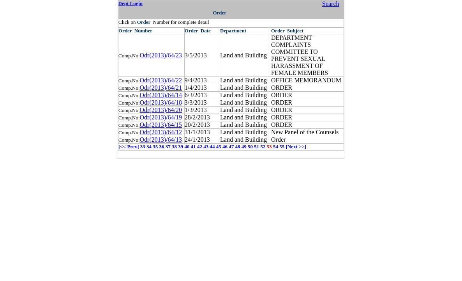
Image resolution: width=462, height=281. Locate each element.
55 (281, 146)
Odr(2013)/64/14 (161, 95)
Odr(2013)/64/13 (161, 139)
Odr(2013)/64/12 (161, 132)
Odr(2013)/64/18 (161, 102)
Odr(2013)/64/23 (161, 55)
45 (218, 146)
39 (180, 146)
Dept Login (130, 3)
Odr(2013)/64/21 (161, 87)
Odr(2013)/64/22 (161, 80)
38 (174, 146)
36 (161, 146)
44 (212, 146)
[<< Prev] (128, 146)
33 (142, 146)
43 (205, 146)
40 (186, 146)
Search (330, 3)
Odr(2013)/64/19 (161, 117)
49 (244, 146)
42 (199, 146)
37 (168, 146)
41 (193, 146)
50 (250, 146)
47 (231, 146)
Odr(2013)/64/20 (161, 110)
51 (256, 146)
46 (224, 146)
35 (155, 146)
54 (275, 146)
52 (262, 146)
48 (237, 146)
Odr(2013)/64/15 (161, 124)
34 (149, 146)
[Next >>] (296, 146)
